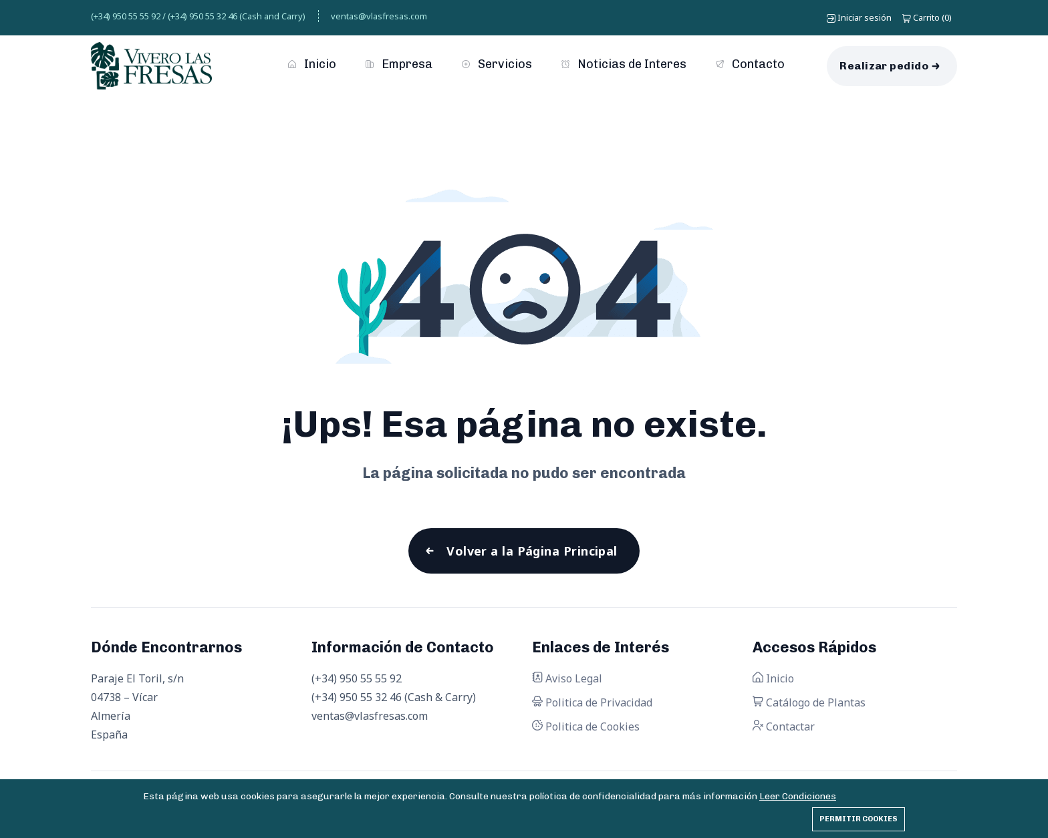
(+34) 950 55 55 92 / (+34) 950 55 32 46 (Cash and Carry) (198, 16)
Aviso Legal (567, 678)
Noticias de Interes (623, 64)
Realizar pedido (883, 65)
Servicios (497, 64)
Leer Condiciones (797, 796)
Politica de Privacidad (592, 702)
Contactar (784, 726)
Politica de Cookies (586, 726)
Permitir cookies (858, 819)
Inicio (312, 64)
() (927, 17)
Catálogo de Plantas (809, 702)
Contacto (750, 64)
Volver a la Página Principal (532, 551)
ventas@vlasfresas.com (379, 16)
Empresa (399, 64)
